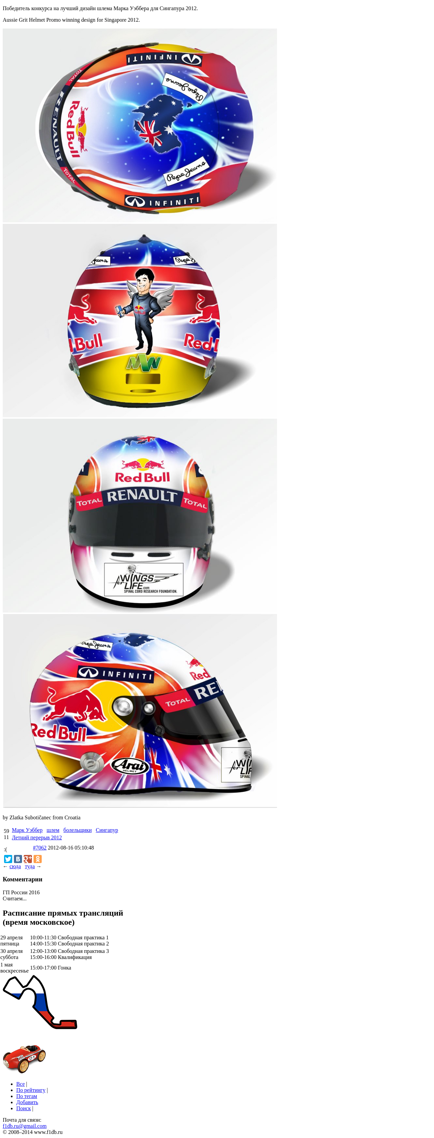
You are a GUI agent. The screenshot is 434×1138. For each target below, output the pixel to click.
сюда (15, 866)
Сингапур (107, 830)
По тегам (26, 1096)
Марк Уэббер (27, 830)
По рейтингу (30, 1090)
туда (30, 866)
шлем (52, 830)
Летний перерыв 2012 (37, 837)
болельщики (77, 830)
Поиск (23, 1108)
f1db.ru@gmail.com (24, 1126)
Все (20, 1084)
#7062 (39, 848)
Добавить (27, 1102)
